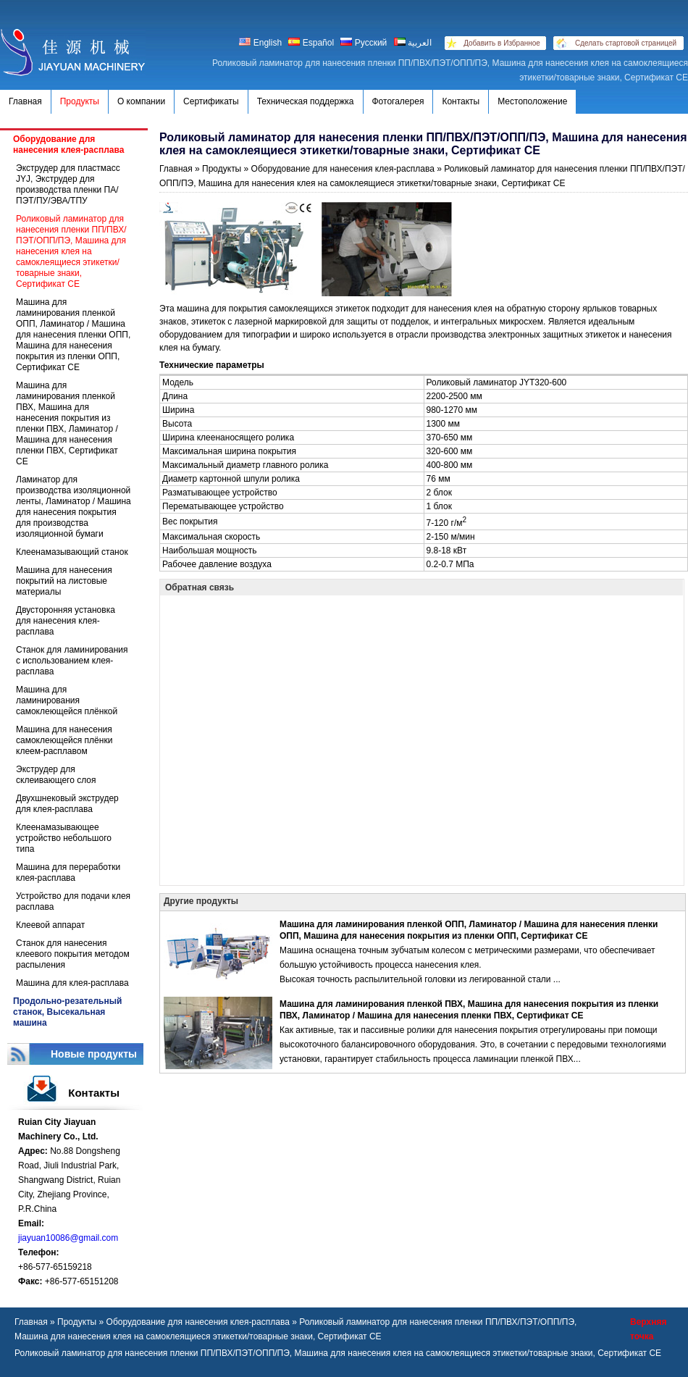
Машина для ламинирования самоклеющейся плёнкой (66, 700)
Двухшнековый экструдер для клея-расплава (67, 803)
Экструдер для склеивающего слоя (56, 774)
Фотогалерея (398, 101)
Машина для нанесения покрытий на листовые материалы (64, 581)
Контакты (460, 101)
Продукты (79, 101)
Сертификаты (211, 101)
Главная (25, 101)
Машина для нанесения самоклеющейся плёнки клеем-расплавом (64, 740)
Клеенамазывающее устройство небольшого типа (64, 838)
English (261, 43)
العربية (413, 43)
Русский (363, 43)
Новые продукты (94, 1054)
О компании (141, 101)
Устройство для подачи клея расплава (73, 901)
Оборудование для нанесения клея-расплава (68, 144)
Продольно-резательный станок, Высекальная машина (67, 1012)
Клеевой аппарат (50, 925)
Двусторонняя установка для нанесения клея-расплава (65, 621)
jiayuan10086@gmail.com (68, 1238)
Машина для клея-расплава (72, 983)
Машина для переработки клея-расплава (68, 872)
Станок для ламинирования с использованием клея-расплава (71, 661)
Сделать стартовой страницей (625, 43)
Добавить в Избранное (501, 43)
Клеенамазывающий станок (72, 552)
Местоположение (532, 101)
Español (311, 43)
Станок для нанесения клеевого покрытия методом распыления (73, 954)
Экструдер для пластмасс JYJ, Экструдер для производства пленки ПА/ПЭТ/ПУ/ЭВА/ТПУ (68, 184)
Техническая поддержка (305, 101)
